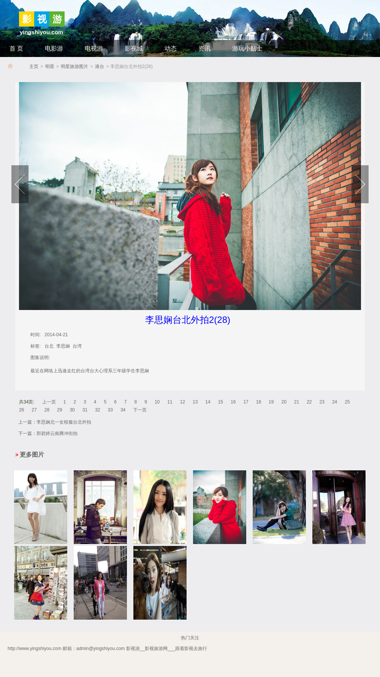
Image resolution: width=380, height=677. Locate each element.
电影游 (54, 48)
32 (97, 410)
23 (322, 402)
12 (182, 402)
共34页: (27, 402)
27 (34, 410)
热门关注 (190, 638)
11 (169, 402)
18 (258, 402)
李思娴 (63, 346)
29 (59, 410)
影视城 (134, 48)
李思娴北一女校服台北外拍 (63, 422)
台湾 (77, 346)
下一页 (140, 410)
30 (72, 410)
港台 (99, 66)
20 (283, 402)
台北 (49, 346)
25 (347, 402)
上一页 (49, 402)
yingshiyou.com (41, 32)
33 (110, 410)
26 (21, 410)
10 (157, 402)
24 (334, 402)
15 (220, 402)
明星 (49, 66)
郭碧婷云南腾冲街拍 (57, 433)
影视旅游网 (156, 648)
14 (207, 402)
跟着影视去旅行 (191, 648)
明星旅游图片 (74, 66)
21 (296, 402)
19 (271, 402)
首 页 (16, 48)
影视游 (133, 648)
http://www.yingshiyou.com (34, 648)
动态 (171, 48)
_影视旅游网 (221, 648)
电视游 (94, 48)
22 (309, 402)
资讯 (204, 48)
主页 (33, 66)
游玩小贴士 (247, 48)
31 (84, 410)
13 (195, 402)
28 (46, 410)
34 (122, 410)
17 (245, 402)
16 (233, 402)
